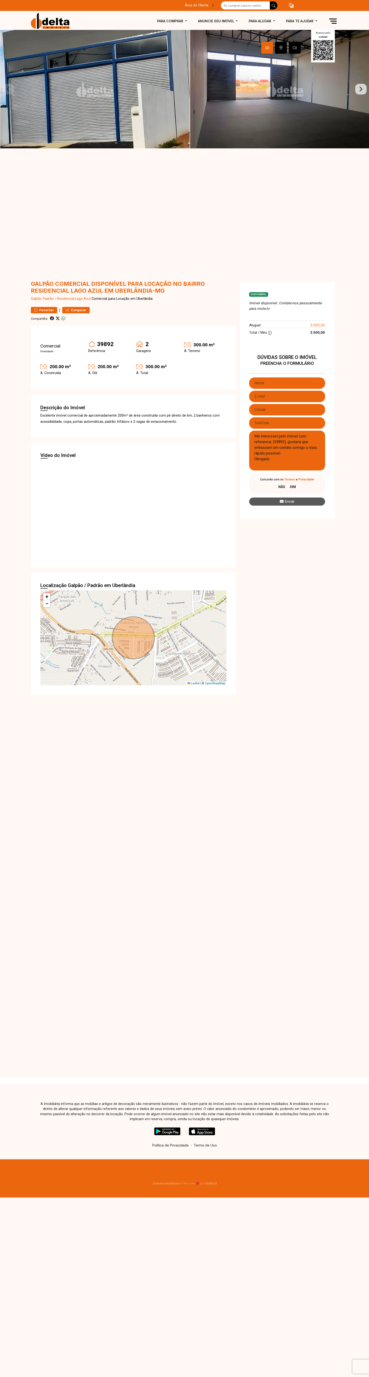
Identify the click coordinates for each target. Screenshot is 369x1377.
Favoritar (44, 310)
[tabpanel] (184, 89)
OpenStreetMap (215, 683)
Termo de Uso (205, 1145)
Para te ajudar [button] (300, 21)
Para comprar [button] (170, 21)
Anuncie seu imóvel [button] (216, 21)
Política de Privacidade (170, 1145)
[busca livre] (273, 5)
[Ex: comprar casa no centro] (245, 5)
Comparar (75, 310)
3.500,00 (317, 325)
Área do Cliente (197, 5)
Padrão (48, 299)
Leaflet (193, 683)
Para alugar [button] (260, 21)
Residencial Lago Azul (74, 299)
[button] (291, 5)
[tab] (267, 48)
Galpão (36, 299)
